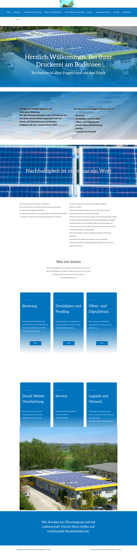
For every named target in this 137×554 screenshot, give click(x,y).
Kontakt (116, 12)
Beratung (17, 12)
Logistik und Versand (103, 12)
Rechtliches (126, 12)
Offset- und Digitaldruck (53, 12)
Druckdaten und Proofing (33, 12)
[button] (35, 343)
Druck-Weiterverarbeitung (74, 12)
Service (89, 12)
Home (9, 12)
